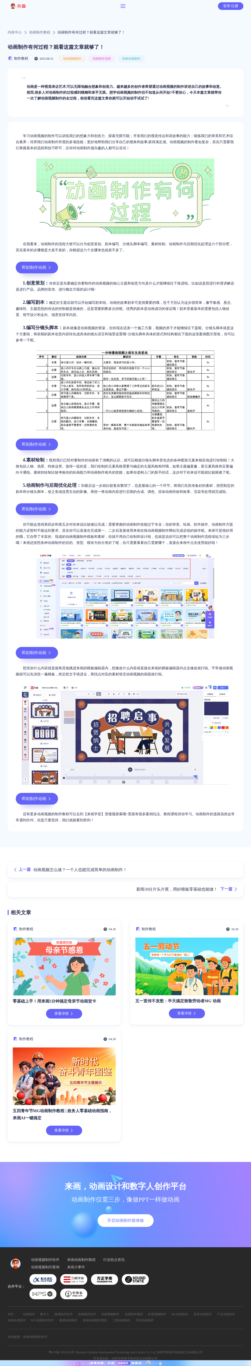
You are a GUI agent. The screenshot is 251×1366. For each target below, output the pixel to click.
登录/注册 (230, 6)
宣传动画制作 (203, 1314)
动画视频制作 (72, 58)
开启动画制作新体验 (125, 1220)
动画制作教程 (39, 32)
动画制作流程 (102, 58)
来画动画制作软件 (35, 1337)
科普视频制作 (157, 1314)
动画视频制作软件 (45, 1260)
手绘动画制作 (145, 1320)
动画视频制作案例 (45, 1267)
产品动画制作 (226, 1314)
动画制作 (29, 1314)
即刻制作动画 (37, 267)
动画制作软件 (87, 1314)
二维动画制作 (121, 1320)
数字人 (44, 1314)
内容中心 (15, 32)
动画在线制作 (131, 58)
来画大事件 (76, 1267)
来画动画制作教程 (81, 1260)
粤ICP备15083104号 (62, 1352)
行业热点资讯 (114, 1260)
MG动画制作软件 (42, 1320)
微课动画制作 (68, 1320)
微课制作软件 (63, 1314)
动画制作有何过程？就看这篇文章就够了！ (91, 32)
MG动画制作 (179, 1314)
